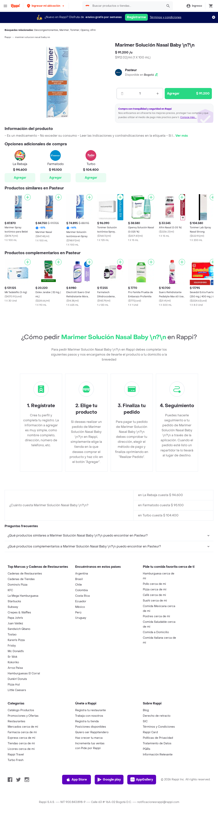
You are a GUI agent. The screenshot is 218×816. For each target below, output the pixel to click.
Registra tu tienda (87, 721)
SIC (145, 721)
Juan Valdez (15, 623)
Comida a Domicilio (156, 632)
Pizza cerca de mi (154, 589)
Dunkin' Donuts (17, 679)
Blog (146, 710)
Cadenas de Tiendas (21, 579)
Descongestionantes (46, 30)
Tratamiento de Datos (157, 743)
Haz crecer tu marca (89, 738)
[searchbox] (126, 6)
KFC (10, 590)
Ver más (181, 136)
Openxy (85, 30)
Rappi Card (150, 732)
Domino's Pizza (17, 585)
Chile (78, 585)
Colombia (81, 590)
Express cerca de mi (21, 738)
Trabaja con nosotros (89, 716)
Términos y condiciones (165, 17)
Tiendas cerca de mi (21, 743)
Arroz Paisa (15, 668)
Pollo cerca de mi (154, 584)
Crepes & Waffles (19, 612)
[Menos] (122, 93)
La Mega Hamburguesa (23, 596)
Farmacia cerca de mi (22, 732)
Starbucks (14, 601)
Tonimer (74, 30)
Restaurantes (16, 721)
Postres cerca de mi (156, 616)
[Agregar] (28, 197)
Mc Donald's (16, 651)
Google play (109, 779)
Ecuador (80, 601)
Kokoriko (13, 662)
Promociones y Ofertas (23, 716)
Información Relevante (158, 754)
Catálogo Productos (21, 710)
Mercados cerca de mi (23, 727)
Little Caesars (17, 690)
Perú (78, 612)
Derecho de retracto (156, 716)
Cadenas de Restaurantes (25, 573)
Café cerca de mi (154, 595)
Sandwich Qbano (19, 629)
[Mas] (157, 93)
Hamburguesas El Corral (24, 673)
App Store (76, 779)
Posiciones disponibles (90, 727)
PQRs (146, 749)
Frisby (12, 646)
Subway (13, 607)
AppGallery (141, 779)
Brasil (79, 579)
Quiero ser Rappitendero (92, 732)
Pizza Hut (14, 684)
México (80, 607)
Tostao (12, 634)
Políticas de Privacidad (158, 738)
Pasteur (131, 70)
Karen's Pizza (16, 640)
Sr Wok (12, 657)
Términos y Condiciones (159, 727)
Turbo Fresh (15, 760)
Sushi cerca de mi (155, 600)
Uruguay (80, 618)
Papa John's (15, 618)
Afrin (93, 30)
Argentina (81, 573)
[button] (46, 6)
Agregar (20, 178)
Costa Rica (82, 596)
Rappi (8, 37)
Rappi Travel (16, 754)
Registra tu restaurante (90, 710)
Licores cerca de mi (21, 749)
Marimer (64, 30)
